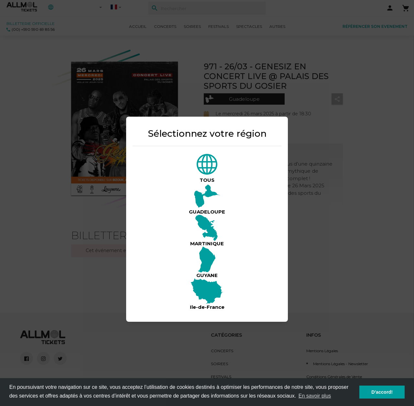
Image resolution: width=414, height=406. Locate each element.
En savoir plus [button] (315, 396)
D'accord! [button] (382, 392)
